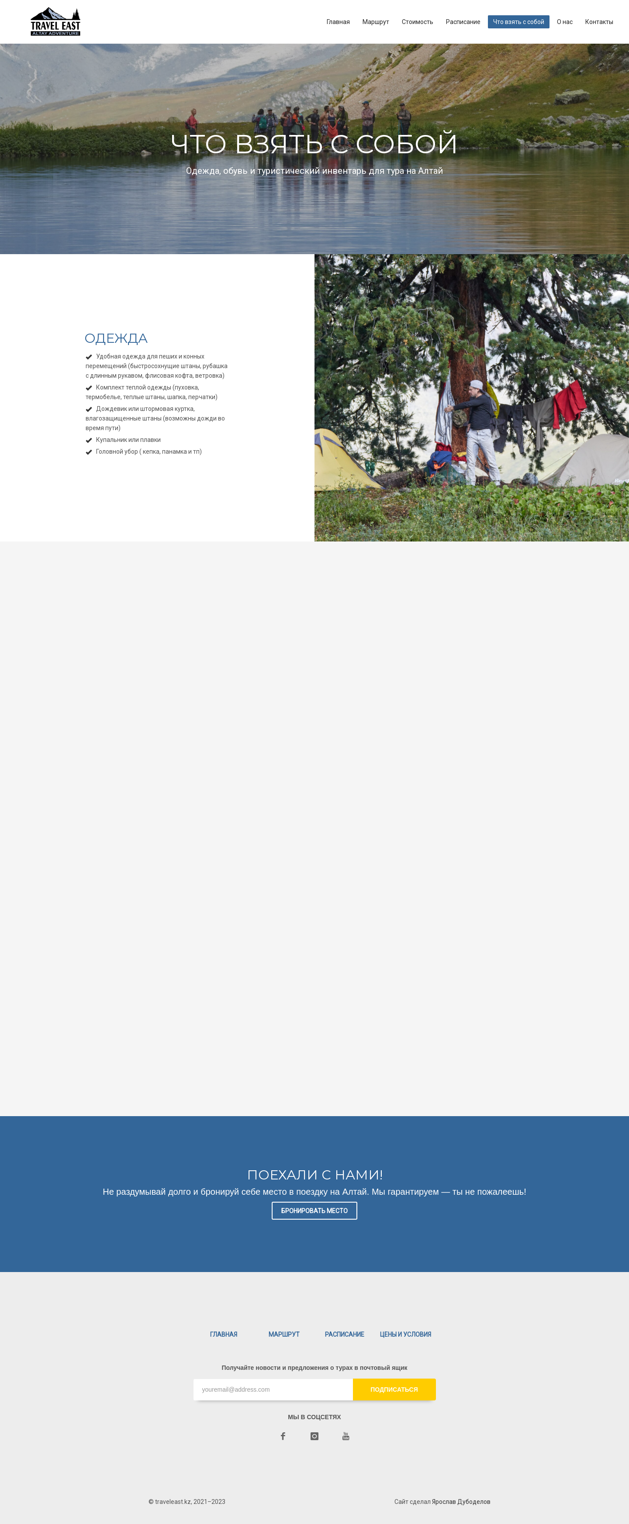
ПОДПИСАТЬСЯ (394, 1389)
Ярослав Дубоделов (461, 1501)
